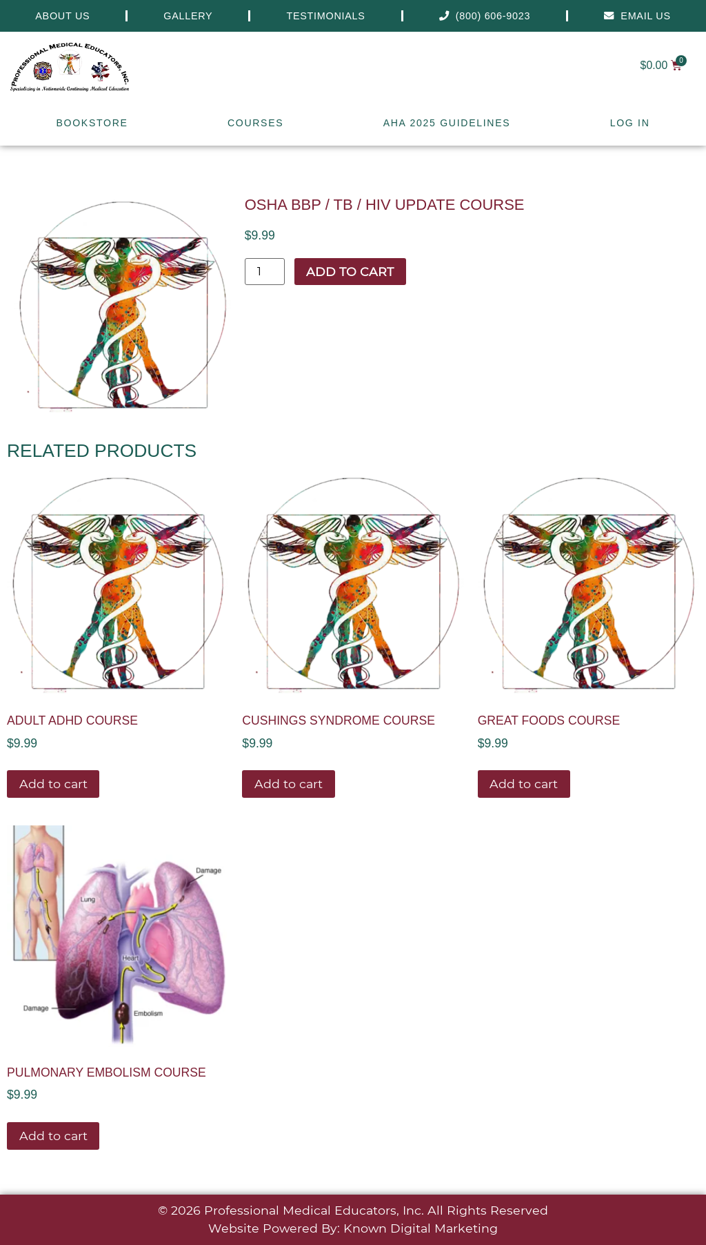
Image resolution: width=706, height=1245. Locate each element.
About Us (62, 15)
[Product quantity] (265, 271)
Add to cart (350, 271)
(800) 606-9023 (485, 15)
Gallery (187, 15)
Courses (255, 122)
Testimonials (325, 15)
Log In (630, 122)
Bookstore (92, 122)
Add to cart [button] (53, 783)
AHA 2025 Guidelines (447, 122)
